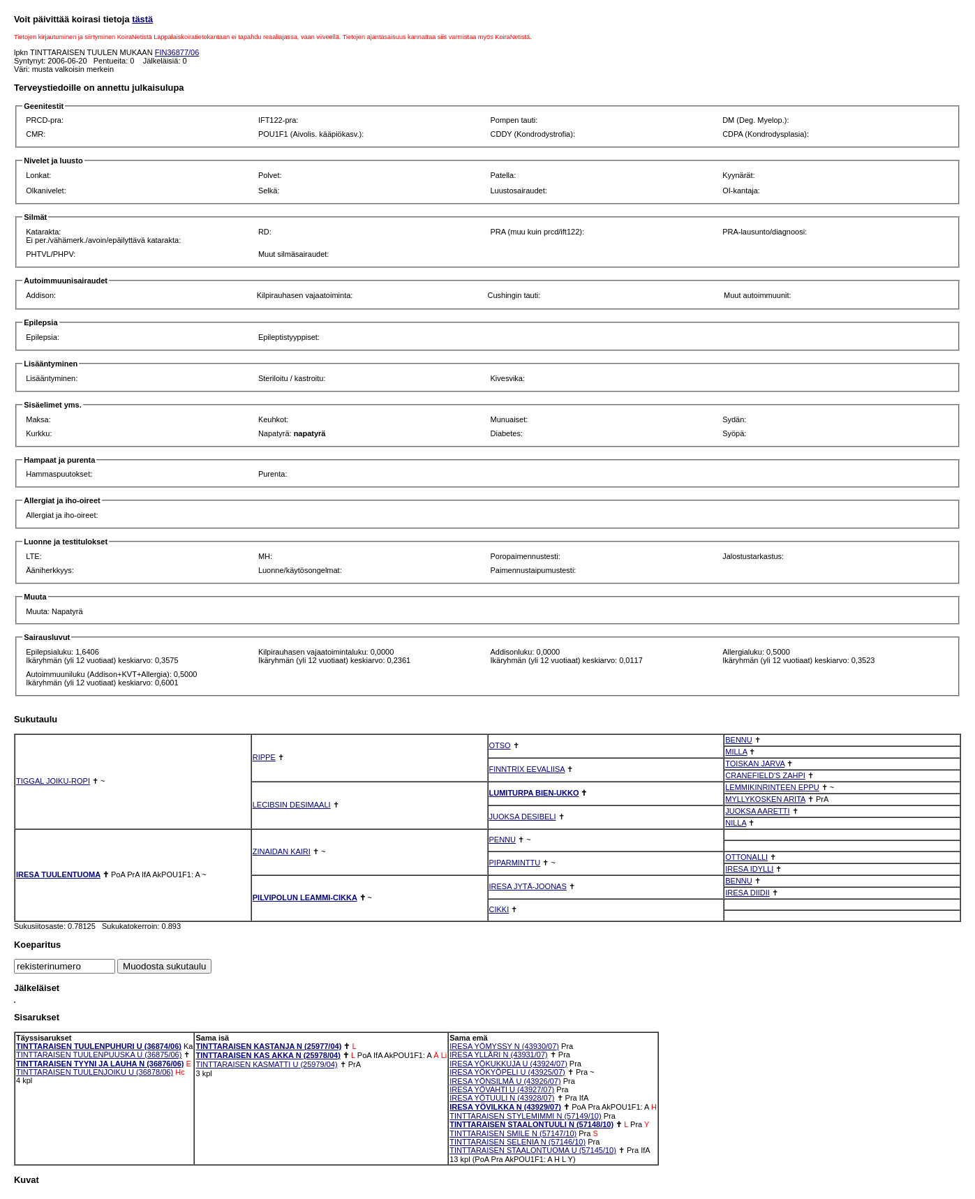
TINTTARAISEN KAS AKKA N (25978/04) (267, 1055)
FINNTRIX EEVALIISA (527, 769)
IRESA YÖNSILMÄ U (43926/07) (504, 1081)
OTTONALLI (746, 857)
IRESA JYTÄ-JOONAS (528, 886)
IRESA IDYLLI (749, 869)
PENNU (502, 839)
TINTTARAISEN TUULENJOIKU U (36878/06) (94, 1072)
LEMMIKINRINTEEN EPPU (772, 787)
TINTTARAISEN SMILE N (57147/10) (512, 1133)
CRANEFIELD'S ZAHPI (765, 775)
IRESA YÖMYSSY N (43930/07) (504, 1046)
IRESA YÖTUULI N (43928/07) (501, 1098)
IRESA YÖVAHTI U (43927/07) (501, 1089)
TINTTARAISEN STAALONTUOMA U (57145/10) (532, 1150)
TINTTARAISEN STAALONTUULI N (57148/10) (531, 1124)
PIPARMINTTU (515, 862)
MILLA (736, 751)
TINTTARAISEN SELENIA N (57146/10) (517, 1142)
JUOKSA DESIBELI (522, 816)
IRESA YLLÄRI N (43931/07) (498, 1054)
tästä (142, 19)
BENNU (738, 740)
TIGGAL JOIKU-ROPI (53, 781)
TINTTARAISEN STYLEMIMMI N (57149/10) (525, 1116)
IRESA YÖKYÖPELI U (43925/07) (507, 1072)
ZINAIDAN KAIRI (282, 851)
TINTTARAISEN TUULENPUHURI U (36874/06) (98, 1046)
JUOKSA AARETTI (757, 811)
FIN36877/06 (177, 52)
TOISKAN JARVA (754, 763)
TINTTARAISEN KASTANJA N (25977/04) (268, 1046)
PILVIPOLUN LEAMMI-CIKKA (305, 897)
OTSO (500, 745)
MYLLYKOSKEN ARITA (765, 799)
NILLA (735, 823)
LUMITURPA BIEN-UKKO (534, 793)
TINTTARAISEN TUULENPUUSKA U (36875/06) (98, 1054)
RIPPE (264, 757)
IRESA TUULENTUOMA (58, 874)
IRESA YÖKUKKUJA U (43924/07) (508, 1063)
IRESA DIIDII (747, 892)
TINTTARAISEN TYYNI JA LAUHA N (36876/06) (100, 1063)
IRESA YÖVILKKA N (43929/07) (505, 1107)
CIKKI (499, 909)
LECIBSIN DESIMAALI (292, 804)
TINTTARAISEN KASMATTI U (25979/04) (266, 1064)
